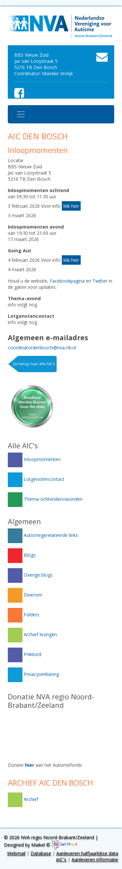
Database (41, 853)
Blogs (22, 555)
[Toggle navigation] (21, 114)
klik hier (71, 206)
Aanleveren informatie (95, 859)
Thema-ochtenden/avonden (45, 499)
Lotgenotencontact (36, 479)
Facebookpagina (67, 281)
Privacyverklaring (33, 674)
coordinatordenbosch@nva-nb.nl (42, 347)
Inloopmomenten (34, 459)
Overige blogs (30, 575)
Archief (23, 799)
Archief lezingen (32, 634)
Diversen (25, 595)
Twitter (99, 281)
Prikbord (24, 654)
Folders (23, 614)
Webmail (16, 853)
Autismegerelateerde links (43, 535)
